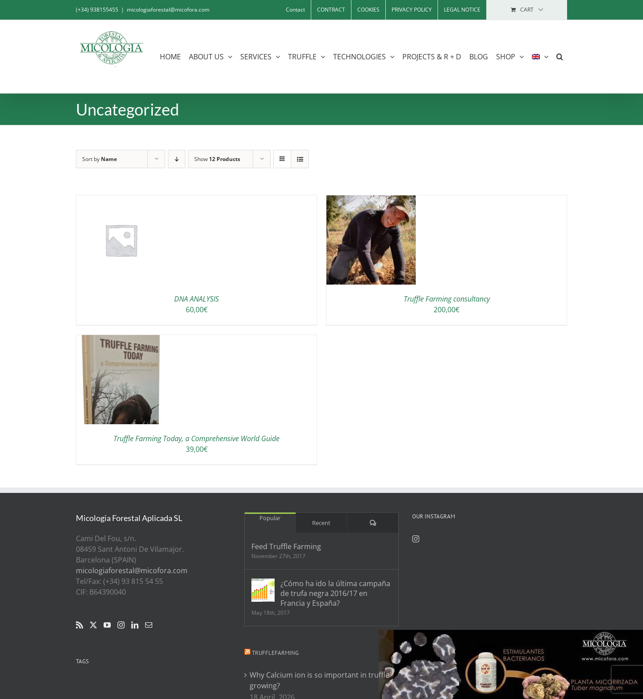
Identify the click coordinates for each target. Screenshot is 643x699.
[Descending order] (176, 159)
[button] (559, 56)
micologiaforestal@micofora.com (168, 9)
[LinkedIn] (134, 625)
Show (217, 159)
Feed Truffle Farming (286, 546)
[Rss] (79, 625)
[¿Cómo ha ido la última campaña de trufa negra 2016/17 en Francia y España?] (263, 590)
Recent (321, 523)
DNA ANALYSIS (196, 299)
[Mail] (148, 625)
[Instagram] (121, 625)
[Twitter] (93, 625)
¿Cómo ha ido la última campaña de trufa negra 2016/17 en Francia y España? (335, 593)
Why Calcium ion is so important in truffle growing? (319, 680)
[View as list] (300, 159)
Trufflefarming (275, 653)
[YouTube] (107, 625)
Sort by (99, 159)
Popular (269, 518)
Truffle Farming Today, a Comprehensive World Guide (196, 438)
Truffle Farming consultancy (447, 299)
